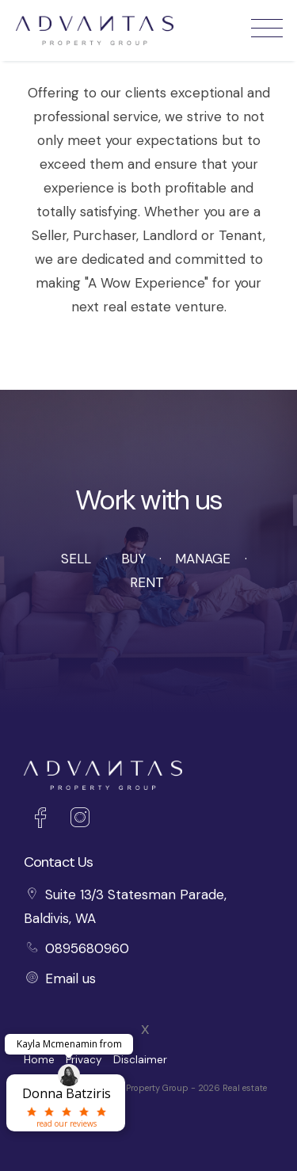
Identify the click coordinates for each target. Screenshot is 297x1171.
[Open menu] (267, 28)
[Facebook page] (43, 820)
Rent (147, 582)
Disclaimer (140, 1059)
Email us (70, 978)
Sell (76, 558)
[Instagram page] (79, 820)
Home (39, 1059)
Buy (133, 558)
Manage (202, 558)
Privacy (84, 1059)
